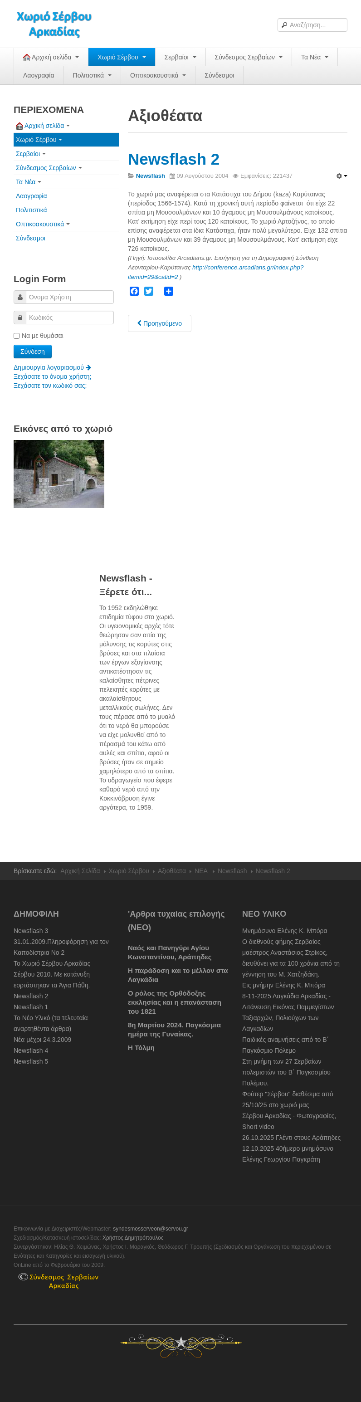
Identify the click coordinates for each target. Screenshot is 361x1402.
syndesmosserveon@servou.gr (150, 1229)
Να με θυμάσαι (38, 335)
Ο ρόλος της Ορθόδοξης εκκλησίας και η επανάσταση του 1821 (175, 1002)
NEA (202, 870)
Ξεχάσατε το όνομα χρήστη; (52, 376)
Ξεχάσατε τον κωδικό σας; (50, 385)
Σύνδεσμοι (219, 75)
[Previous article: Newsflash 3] (159, 323)
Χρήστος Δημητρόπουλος (133, 1238)
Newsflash (232, 870)
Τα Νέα (314, 57)
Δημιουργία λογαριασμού (52, 367)
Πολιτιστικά (92, 75)
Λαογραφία (38, 75)
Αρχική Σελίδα (80, 870)
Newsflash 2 (174, 159)
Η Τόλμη (141, 1047)
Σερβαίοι (180, 57)
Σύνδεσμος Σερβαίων (249, 57)
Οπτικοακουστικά (158, 75)
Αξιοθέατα (172, 870)
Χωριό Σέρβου (122, 57)
